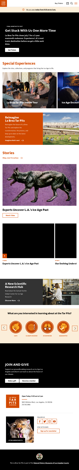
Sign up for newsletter (48, 431)
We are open (41, 10)
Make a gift (12, 384)
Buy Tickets (59, 3)
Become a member (29, 384)
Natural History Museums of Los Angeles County (51, 463)
